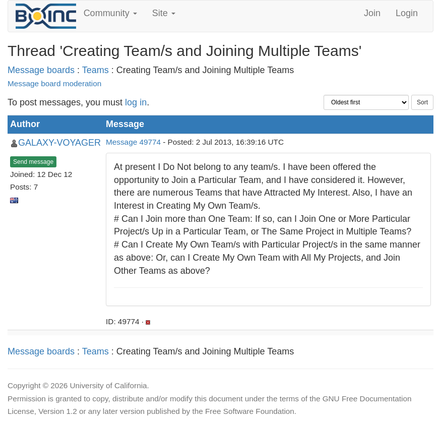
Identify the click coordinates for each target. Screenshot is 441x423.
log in (136, 102)
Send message (33, 161)
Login (407, 13)
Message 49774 (133, 142)
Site (163, 13)
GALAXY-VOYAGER (59, 143)
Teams (95, 70)
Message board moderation (54, 83)
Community (110, 13)
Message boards (41, 70)
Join (372, 13)
